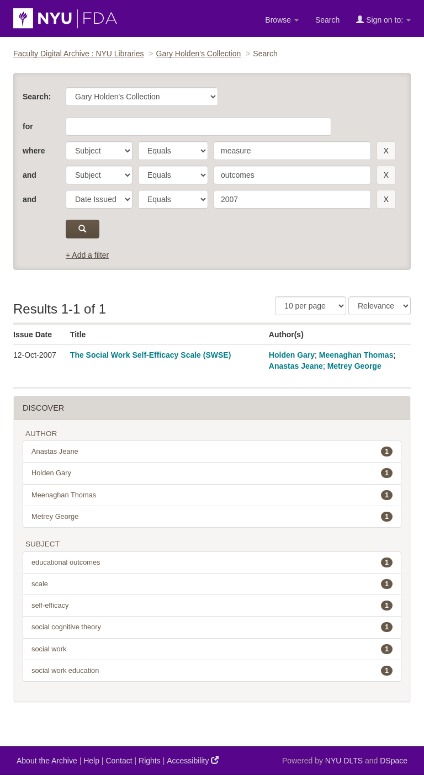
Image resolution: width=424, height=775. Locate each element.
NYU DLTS (344, 760)
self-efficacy (212, 606)
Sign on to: (383, 19)
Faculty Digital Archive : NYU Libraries (78, 53)
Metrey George (354, 366)
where (34, 150)
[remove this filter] (386, 150)
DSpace (393, 760)
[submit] (82, 229)
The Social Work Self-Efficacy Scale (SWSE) (150, 355)
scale (212, 584)
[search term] (292, 150)
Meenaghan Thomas (356, 355)
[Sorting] (379, 305)
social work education (212, 671)
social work (212, 649)
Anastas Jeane (296, 366)
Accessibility (193, 760)
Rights (150, 760)
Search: (37, 96)
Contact (118, 760)
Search (327, 19)
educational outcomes (212, 562)
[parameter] (99, 150)
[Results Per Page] (310, 305)
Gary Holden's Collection (198, 53)
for (28, 126)
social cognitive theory (212, 627)
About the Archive (47, 760)
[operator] (173, 150)
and (29, 175)
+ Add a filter (87, 255)
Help (91, 760)
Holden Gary (292, 355)
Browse (282, 19)
